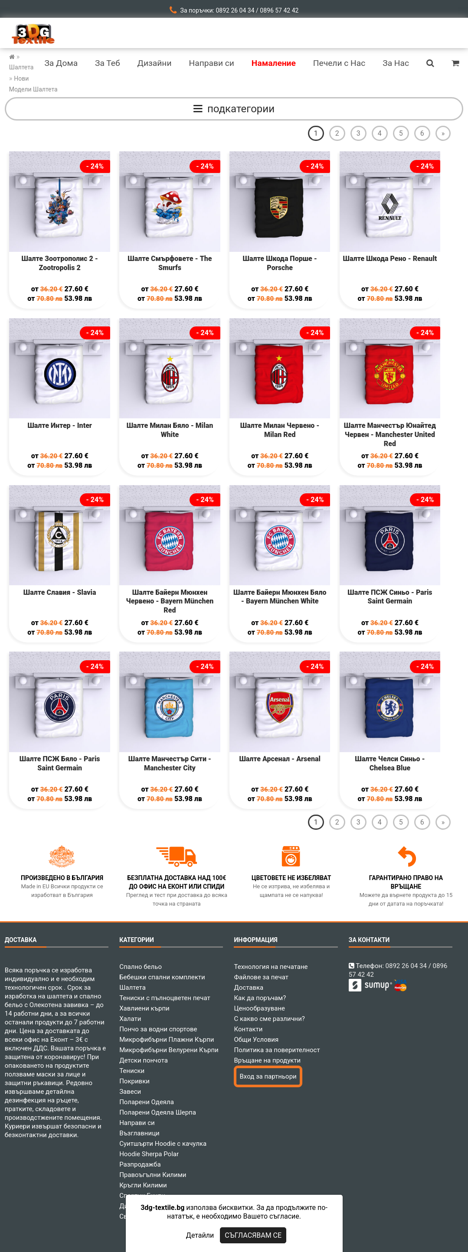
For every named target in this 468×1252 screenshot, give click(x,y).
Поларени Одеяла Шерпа (157, 1112)
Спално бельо (140, 967)
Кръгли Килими (143, 1185)
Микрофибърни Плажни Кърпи (166, 1039)
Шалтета (132, 987)
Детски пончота (143, 1060)
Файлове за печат (261, 977)
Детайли (200, 1235)
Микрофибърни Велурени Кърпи (169, 1050)
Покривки (134, 1081)
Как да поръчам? (260, 998)
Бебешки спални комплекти (162, 977)
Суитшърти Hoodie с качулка (162, 1144)
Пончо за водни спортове (158, 1029)
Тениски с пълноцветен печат (164, 998)
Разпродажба (139, 1164)
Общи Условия (256, 1039)
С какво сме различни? (269, 1019)
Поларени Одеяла (146, 1102)
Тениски (131, 1071)
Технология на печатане (271, 967)
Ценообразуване (259, 1008)
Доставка (248, 987)
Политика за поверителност (277, 1050)
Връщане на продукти (267, 1060)
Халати (130, 1019)
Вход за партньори (267, 1076)
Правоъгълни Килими (152, 1175)
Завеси (130, 1092)
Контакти (248, 1029)
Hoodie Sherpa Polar (149, 1154)
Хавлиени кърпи (144, 1008)
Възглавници (139, 1133)
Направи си (137, 1123)
